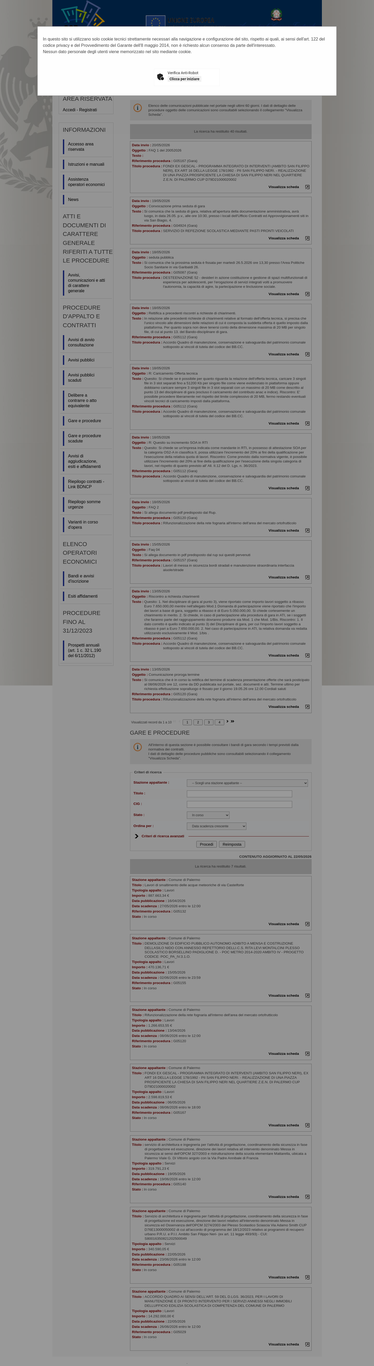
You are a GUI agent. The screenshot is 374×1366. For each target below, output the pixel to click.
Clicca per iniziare (184, 79)
